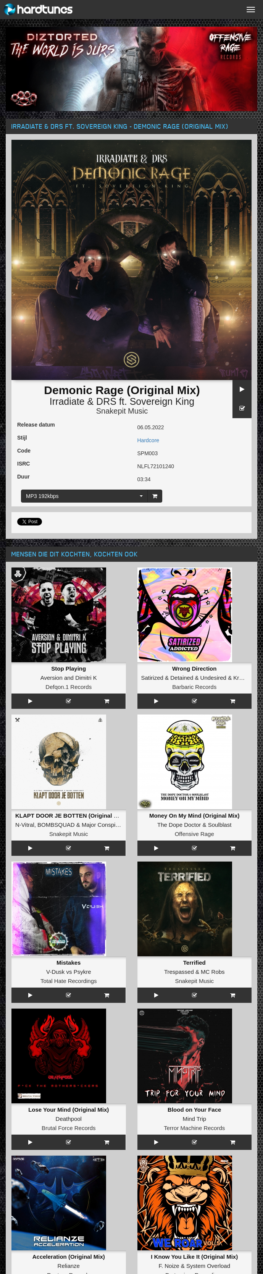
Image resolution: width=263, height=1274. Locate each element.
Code (24, 451)
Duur (23, 477)
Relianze (69, 1266)
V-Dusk (55, 971)
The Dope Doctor (179, 824)
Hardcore (148, 440)
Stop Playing (68, 668)
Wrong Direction (194, 668)
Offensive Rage (194, 834)
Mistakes (68, 962)
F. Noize (168, 1266)
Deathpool (69, 1119)
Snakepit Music (122, 411)
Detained (181, 677)
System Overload (208, 1266)
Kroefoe (243, 677)
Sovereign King (162, 401)
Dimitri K (86, 677)
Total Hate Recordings (68, 981)
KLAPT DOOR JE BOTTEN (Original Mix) (70, 815)
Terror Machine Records (194, 1128)
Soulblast (220, 824)
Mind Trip (194, 1119)
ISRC (23, 464)
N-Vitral (24, 824)
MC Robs (213, 971)
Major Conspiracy (104, 824)
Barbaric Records (194, 687)
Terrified (194, 962)
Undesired (213, 677)
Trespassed (179, 971)
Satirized (152, 677)
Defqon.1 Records (68, 687)
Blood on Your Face (194, 1109)
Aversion (51, 677)
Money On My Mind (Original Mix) (194, 815)
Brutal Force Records (69, 1128)
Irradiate (67, 401)
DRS (106, 401)
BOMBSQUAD (56, 824)
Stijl (22, 438)
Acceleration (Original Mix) (68, 1256)
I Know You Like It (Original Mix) (194, 1256)
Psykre (82, 971)
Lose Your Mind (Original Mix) (68, 1109)
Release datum (36, 425)
